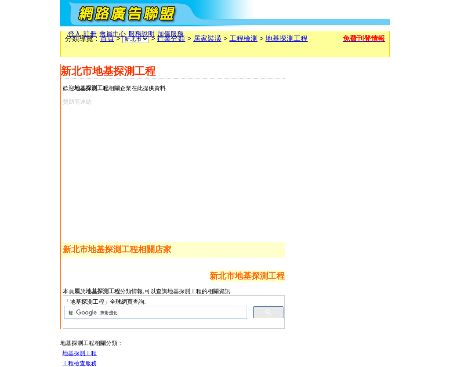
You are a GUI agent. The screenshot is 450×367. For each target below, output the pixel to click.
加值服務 (170, 33)
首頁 (107, 38)
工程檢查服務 (79, 363)
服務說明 (141, 33)
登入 (74, 33)
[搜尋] (155, 312)
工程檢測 (243, 38)
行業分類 (171, 38)
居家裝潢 (207, 38)
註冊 (90, 33)
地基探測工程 (286, 38)
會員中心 (112, 33)
